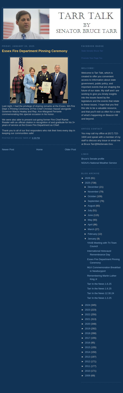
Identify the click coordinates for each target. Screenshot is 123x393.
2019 (88, 328)
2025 (88, 182)
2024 (88, 305)
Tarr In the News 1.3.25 (99, 298)
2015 (88, 347)
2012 (88, 361)
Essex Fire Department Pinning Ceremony (34, 51)
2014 (88, 352)
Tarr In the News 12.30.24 (100, 293)
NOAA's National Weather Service (99, 163)
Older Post (70, 149)
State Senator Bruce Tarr (92, 51)
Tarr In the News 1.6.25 (99, 283)
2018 (88, 333)
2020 (88, 323)
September (94, 201)
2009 (88, 375)
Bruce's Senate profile (92, 158)
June (91, 215)
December (93, 187)
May (90, 219)
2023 (88, 309)
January (92, 238)
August (92, 205)
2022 (88, 314)
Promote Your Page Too (91, 58)
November (93, 191)
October (92, 196)
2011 (88, 366)
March (91, 229)
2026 (88, 178)
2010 (88, 370)
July (90, 210)
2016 (88, 342)
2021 (88, 319)
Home (39, 149)
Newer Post (8, 149)
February (93, 234)
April (90, 224)
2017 (88, 338)
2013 (88, 356)
